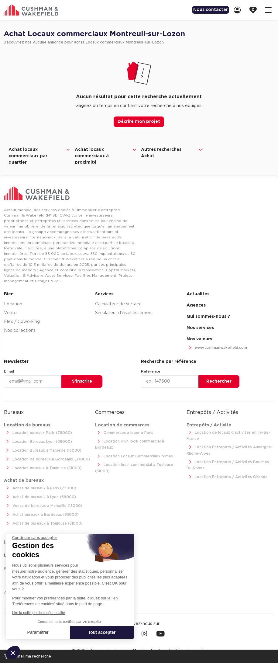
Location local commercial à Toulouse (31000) (134, 467)
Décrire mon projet (139, 122)
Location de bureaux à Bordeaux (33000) (47, 459)
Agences (196, 305)
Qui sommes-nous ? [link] (208, 316)
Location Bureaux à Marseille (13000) (42, 450)
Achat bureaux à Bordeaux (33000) (41, 514)
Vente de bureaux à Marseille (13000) (43, 505)
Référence (150, 371)
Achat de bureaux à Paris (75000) (40, 488)
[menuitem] (206, 10)
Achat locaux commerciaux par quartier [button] (40, 156)
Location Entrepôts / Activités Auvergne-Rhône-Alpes (230, 449)
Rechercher (219, 381)
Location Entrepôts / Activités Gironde (227, 476)
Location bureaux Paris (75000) (38, 432)
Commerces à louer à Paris (124, 432)
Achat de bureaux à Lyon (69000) (40, 496)
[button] (12, 652)
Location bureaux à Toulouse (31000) (43, 467)
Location (13, 303)
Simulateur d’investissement (124, 312)
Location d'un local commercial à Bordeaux (129, 443)
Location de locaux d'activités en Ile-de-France (229, 434)
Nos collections (20, 330)
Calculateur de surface (118, 303)
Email (9, 371)
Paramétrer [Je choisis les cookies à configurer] (38, 632)
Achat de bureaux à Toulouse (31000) (43, 523)
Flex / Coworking (22, 321)
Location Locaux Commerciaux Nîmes (134, 456)
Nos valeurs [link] (199, 338)
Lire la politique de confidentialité (38, 613)
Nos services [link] (200, 327)
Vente (10, 312)
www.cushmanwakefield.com (217, 347)
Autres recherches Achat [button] (172, 152)
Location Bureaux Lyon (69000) (38, 441)
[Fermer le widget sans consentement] (34, 538)
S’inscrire (82, 381)
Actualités (198, 293)
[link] (239, 10)
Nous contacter (206, 10)
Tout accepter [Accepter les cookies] (102, 632)
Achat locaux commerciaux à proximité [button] (106, 156)
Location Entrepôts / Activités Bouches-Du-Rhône (229, 464)
